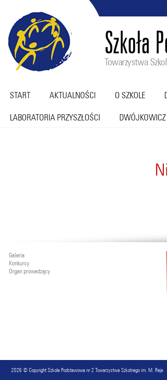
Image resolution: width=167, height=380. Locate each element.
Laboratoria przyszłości (55, 117)
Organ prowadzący (29, 271)
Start (20, 95)
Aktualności (72, 95)
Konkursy (19, 263)
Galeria (16, 255)
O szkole (130, 95)
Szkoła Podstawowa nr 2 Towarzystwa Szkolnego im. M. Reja (105, 370)
